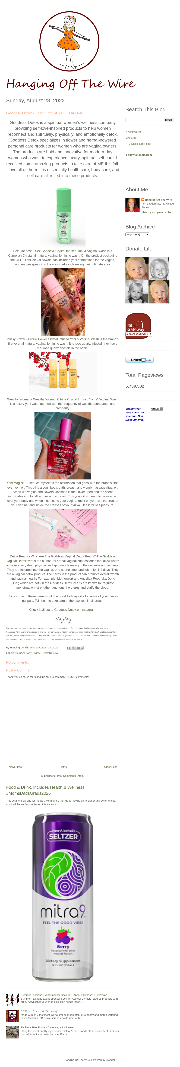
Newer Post (16, 766)
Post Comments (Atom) (70, 775)
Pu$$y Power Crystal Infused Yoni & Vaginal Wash (63, 339)
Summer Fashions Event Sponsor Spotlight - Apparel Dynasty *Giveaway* (64, 994)
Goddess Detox (24, 140)
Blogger (110, 1059)
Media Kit (131, 137)
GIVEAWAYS (133, 132)
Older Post (110, 766)
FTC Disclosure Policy (138, 143)
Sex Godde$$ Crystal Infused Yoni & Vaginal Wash (70, 251)
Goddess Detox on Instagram (74, 609)
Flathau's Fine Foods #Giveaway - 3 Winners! (47, 1027)
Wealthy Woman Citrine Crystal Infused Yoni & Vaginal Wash (75, 399)
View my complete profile (156, 212)
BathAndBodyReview (27, 652)
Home (63, 766)
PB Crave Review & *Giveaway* (39, 1011)
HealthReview (50, 652)
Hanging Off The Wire (158, 199)
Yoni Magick (15, 483)
